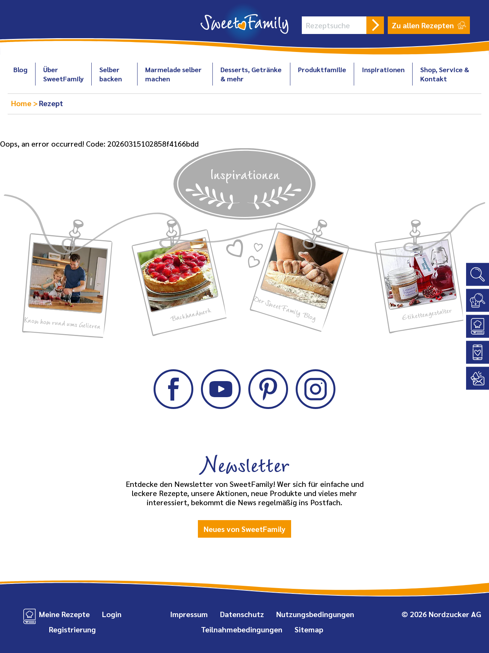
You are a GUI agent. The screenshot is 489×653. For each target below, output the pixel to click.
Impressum (189, 614)
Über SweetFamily (63, 74)
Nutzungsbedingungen (315, 614)
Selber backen (110, 74)
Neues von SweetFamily (244, 529)
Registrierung (72, 629)
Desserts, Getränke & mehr (251, 74)
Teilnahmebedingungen (241, 629)
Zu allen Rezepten (429, 25)
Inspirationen (383, 69)
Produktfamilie (322, 69)
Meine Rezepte (64, 614)
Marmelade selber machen (173, 74)
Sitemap (309, 629)
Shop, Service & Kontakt (444, 74)
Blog (20, 69)
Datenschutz (242, 614)
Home (22, 103)
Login (111, 614)
